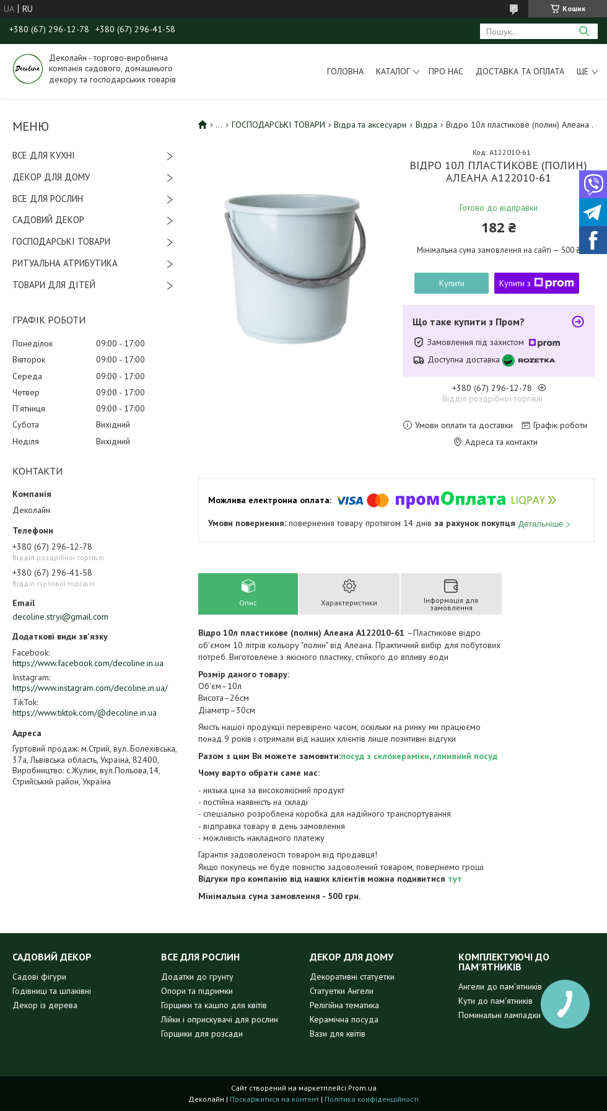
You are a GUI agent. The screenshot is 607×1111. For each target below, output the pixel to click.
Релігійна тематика (344, 1005)
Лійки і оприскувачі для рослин (219, 1019)
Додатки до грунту (197, 976)
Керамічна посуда (344, 1019)
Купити (452, 283)
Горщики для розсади (202, 1033)
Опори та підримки (197, 990)
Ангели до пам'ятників (500, 986)
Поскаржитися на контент (274, 1099)
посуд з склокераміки (385, 756)
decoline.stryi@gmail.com (60, 616)
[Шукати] (584, 31)
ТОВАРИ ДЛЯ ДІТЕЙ (53, 285)
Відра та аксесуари (370, 124)
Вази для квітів (337, 1033)
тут (455, 878)
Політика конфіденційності (372, 1099)
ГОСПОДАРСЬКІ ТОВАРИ (61, 241)
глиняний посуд (465, 756)
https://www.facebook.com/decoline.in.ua (88, 663)
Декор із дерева (44, 1005)
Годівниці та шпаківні (51, 990)
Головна (345, 71)
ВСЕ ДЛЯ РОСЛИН (47, 198)
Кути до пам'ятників (495, 1000)
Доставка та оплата (520, 71)
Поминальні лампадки (499, 1015)
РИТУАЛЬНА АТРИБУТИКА (65, 263)
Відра (426, 124)
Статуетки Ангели (341, 990)
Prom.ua (362, 1087)
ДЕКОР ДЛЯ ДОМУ (51, 177)
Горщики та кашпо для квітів (214, 1005)
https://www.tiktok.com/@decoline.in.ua (84, 712)
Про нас (446, 71)
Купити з (536, 283)
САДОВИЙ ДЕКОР (48, 220)
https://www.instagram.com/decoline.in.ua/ (90, 687)
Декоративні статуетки (352, 976)
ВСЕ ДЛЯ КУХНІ (43, 155)
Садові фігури (39, 976)
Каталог (393, 71)
